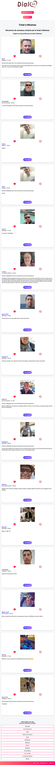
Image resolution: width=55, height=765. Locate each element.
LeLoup (4, 271)
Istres (27, 737)
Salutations (5, 442)
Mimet (27, 759)
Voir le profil (27, 74)
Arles (27, 732)
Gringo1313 (5, 356)
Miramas (27, 742)
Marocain (4, 527)
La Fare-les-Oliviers (27, 756)
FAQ (35, 763)
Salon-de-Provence (27, 734)
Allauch (27, 745)
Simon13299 (5, 314)
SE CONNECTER (27, 17)
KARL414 (4, 399)
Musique (4, 484)
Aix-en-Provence (27, 729)
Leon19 (4, 229)
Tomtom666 (5, 569)
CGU (38, 763)
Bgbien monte (5, 612)
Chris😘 (4, 654)
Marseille (27, 726)
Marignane (27, 740)
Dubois (3, 144)
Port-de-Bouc (27, 750)
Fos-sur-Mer (27, 753)
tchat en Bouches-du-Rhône (28, 723)
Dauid (3, 59)
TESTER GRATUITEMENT (27, 12)
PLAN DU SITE (44, 763)
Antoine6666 (5, 101)
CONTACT (51, 763)
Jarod (3, 186)
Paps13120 (5, 697)
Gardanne (27, 748)
